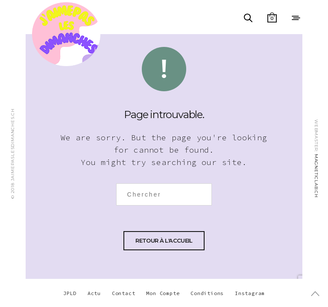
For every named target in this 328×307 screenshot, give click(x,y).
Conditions (207, 293)
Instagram (250, 293)
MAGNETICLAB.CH (316, 176)
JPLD (69, 293)
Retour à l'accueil (163, 240)
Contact (123, 293)
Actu (94, 293)
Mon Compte (162, 293)
